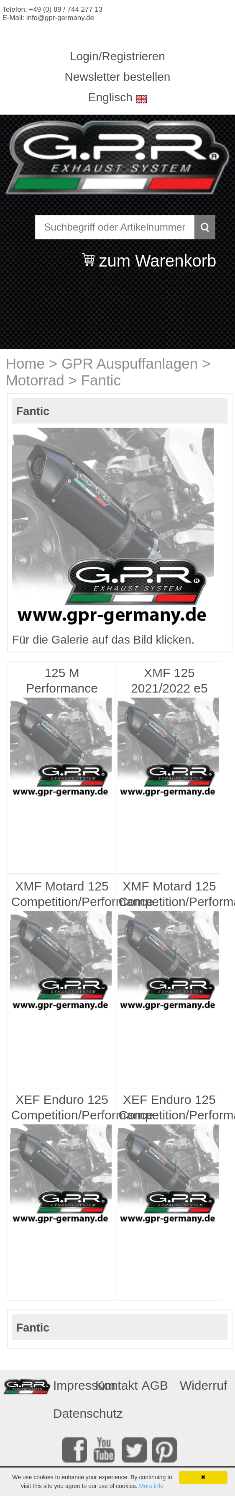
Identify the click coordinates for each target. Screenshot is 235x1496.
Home (25, 363)
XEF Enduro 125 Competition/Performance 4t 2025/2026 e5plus (62, 1108)
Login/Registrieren (117, 56)
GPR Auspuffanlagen (129, 363)
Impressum (71, 1385)
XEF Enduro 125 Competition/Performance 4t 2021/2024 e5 (170, 1108)
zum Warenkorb (157, 255)
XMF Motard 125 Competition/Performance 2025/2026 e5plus (62, 895)
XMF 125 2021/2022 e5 (169, 680)
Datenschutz (71, 1413)
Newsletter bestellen (118, 76)
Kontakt (113, 1385)
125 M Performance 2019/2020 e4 (61, 682)
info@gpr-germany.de (60, 18)
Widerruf (198, 1385)
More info (151, 1486)
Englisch (110, 97)
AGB (155, 1385)
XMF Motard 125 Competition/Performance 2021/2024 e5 (170, 895)
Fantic (101, 380)
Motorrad (35, 380)
